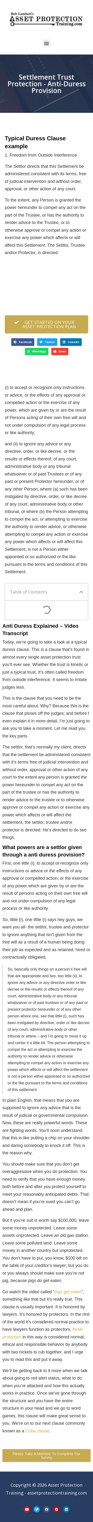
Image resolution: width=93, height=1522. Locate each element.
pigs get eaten (67, 1291)
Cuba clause (37, 1431)
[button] (47, 43)
